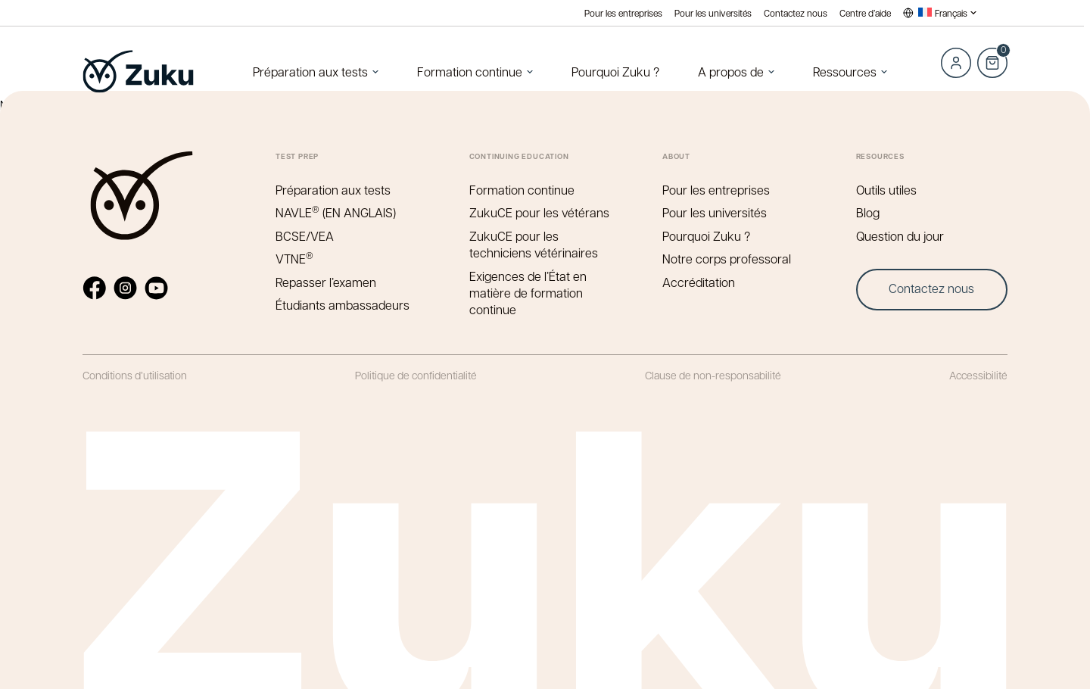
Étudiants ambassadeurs (343, 305)
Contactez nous (795, 13)
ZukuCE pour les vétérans (539, 212)
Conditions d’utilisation (135, 375)
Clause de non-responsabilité (713, 375)
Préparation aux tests (310, 72)
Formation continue (469, 72)
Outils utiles (886, 190)
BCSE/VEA (305, 236)
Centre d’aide (865, 13)
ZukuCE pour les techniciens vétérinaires (533, 244)
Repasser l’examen (326, 282)
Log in (956, 63)
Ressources (845, 72)
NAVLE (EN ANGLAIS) (336, 212)
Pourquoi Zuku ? (615, 72)
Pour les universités (713, 13)
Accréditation (698, 282)
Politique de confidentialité (416, 375)
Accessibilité (978, 375)
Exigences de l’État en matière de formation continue (528, 293)
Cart (992, 54)
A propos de (731, 72)
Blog (868, 212)
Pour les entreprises (623, 13)
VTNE (294, 259)
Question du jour (900, 236)
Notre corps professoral (726, 259)
